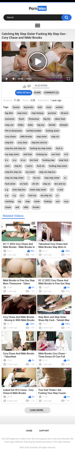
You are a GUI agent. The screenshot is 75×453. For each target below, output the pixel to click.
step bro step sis (13, 172)
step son (9, 125)
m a (14, 160)
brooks (36, 207)
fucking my (41, 154)
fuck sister (10, 184)
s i (57, 195)
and (17, 207)
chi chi (35, 184)
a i (65, 178)
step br (18, 166)
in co (23, 160)
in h (66, 154)
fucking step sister (58, 166)
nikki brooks (26, 136)
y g (6, 189)
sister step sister (38, 189)
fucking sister (52, 131)
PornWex (34, 447)
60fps (20, 125)
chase (8, 207)
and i (7, 166)
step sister (42, 136)
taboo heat (60, 119)
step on (46, 184)
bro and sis (60, 184)
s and (60, 189)
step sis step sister (14, 178)
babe (30, 125)
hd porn (64, 113)
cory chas (22, 142)
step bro (9, 142)
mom (48, 107)
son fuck (56, 154)
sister (37, 201)
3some (16, 107)
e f (52, 189)
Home (29, 430)
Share (37, 92)
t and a (29, 166)
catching (9, 201)
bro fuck (34, 160)
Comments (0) (51, 92)
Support (44, 430)
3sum (21, 119)
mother (59, 107)
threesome (34, 119)
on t (22, 195)
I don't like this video (29, 86)
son (58, 201)
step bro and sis (39, 142)
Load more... (37, 410)
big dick (9, 113)
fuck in (59, 148)
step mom (22, 113)
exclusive (9, 119)
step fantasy (37, 113)
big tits (46, 119)
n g (14, 195)
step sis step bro (47, 172)
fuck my (32, 195)
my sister (30, 172)
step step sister (52, 178)
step (28, 201)
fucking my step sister (40, 148)
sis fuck (24, 184)
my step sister (12, 154)
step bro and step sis (15, 148)
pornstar (52, 113)
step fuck (63, 160)
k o (6, 160)
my (19, 201)
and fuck (27, 154)
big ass (40, 125)
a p (6, 195)
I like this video (24, 86)
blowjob (63, 125)
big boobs (29, 107)
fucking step (48, 160)
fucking (48, 201)
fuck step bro (19, 189)
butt (40, 107)
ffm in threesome (13, 131)
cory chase (10, 136)
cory (66, 201)
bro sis (36, 178)
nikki (26, 207)
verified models (33, 131)
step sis (55, 136)
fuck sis (40, 166)
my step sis (46, 195)
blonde (52, 125)
